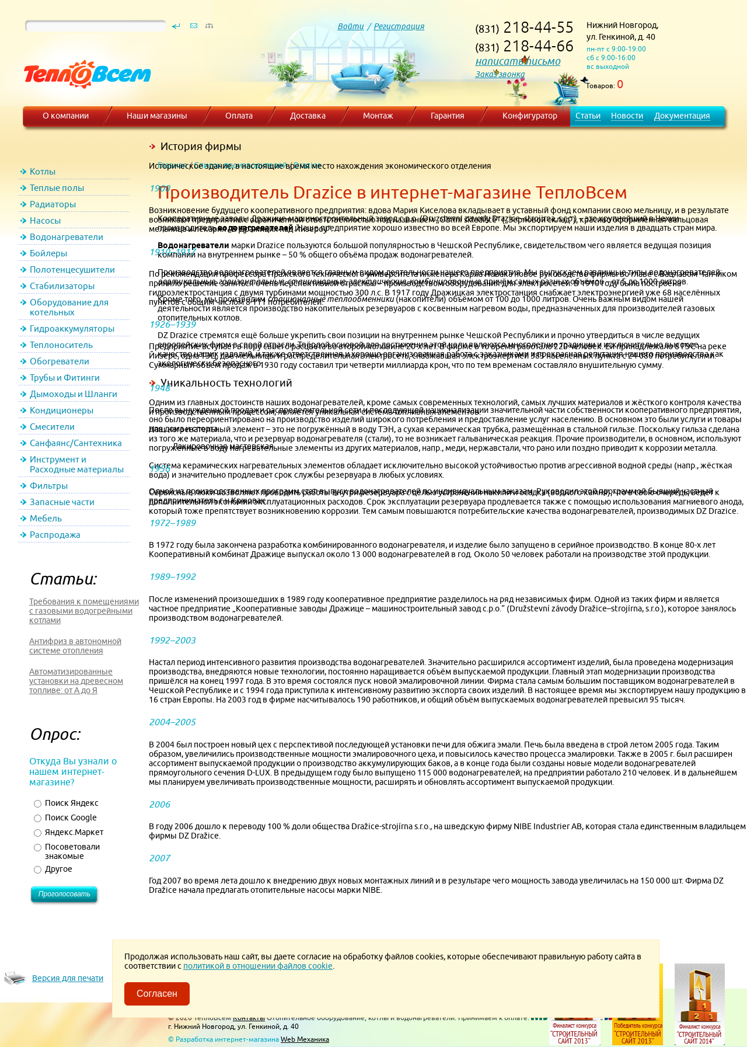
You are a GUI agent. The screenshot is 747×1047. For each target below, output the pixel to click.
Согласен (157, 994)
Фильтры (49, 486)
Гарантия (448, 115)
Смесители (52, 427)
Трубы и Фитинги (65, 377)
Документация (682, 115)
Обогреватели (59, 361)
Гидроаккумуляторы (72, 328)
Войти (350, 26)
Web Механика (305, 1039)
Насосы (45, 220)
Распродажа (55, 535)
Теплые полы (57, 188)
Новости (627, 115)
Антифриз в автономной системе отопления (75, 645)
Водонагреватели (66, 237)
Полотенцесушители (72, 269)
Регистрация (399, 26)
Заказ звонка (500, 74)
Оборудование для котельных (69, 307)
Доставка (308, 115)
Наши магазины (157, 115)
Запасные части (62, 502)
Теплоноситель (61, 345)
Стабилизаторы (62, 286)
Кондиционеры (61, 410)
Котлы (42, 171)
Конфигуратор (529, 115)
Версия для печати (67, 978)
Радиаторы (53, 204)
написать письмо (517, 61)
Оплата (239, 115)
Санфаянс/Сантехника (76, 443)
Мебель (46, 518)
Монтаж (378, 115)
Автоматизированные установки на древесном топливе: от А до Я (76, 681)
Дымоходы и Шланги (73, 394)
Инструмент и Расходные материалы (77, 464)
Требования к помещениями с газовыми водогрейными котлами (84, 611)
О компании (66, 115)
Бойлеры (48, 253)
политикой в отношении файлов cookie (258, 966)
